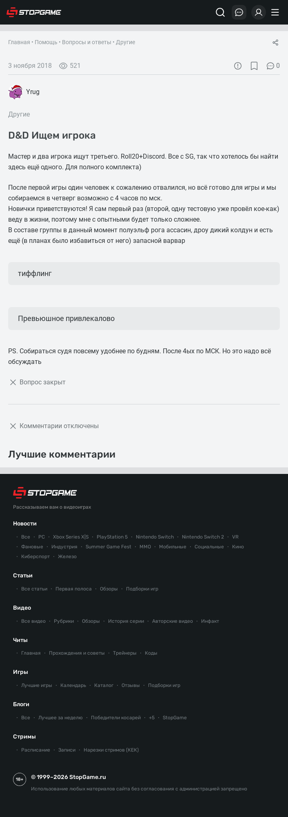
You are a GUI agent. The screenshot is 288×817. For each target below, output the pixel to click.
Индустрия (64, 547)
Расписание (35, 750)
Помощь (46, 42)
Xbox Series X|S (71, 537)
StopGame (175, 717)
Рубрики (64, 621)
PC (41, 537)
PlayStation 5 (112, 537)
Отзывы (131, 685)
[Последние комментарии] (239, 12)
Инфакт (210, 621)
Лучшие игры (36, 685)
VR (235, 537)
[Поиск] (220, 12)
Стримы (24, 736)
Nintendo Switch (155, 537)
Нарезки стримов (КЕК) (111, 750)
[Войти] (258, 12)
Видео (22, 607)
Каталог (103, 685)
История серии (126, 621)
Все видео (33, 621)
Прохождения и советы (77, 653)
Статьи (23, 575)
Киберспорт (35, 556)
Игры (20, 672)
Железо (67, 556)
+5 (152, 717)
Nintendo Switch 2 (203, 537)
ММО (145, 547)
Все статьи (34, 589)
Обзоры (109, 589)
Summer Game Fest (108, 547)
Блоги (21, 704)
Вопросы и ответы (86, 42)
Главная (19, 42)
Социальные (209, 547)
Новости (25, 523)
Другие (125, 42)
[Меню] (276, 12)
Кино (238, 547)
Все (25, 537)
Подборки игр (142, 589)
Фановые (32, 547)
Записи (66, 750)
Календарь (73, 685)
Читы (20, 640)
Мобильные (172, 547)
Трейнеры (125, 653)
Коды (151, 653)
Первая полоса (73, 589)
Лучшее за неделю (60, 717)
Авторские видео (172, 621)
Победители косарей (116, 717)
